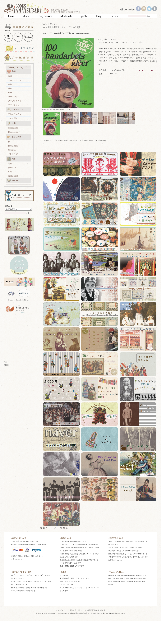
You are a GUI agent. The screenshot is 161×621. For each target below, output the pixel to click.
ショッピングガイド (62, 610)
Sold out (12, 180)
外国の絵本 (13, 128)
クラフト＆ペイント (16, 101)
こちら (21, 559)
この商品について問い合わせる (53, 140)
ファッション (14, 105)
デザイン (12, 168)
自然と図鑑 (13, 146)
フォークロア (15, 109)
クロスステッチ (15, 80)
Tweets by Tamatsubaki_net (18, 300)
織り (10, 88)
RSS (5, 362)
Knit (55, 24)
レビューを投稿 (100, 140)
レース (11, 92)
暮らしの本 (14, 137)
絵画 (10, 171)
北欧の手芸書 (53, 27)
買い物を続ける (71, 140)
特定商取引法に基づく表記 (96, 610)
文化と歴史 (13, 118)
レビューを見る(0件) (86, 140)
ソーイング (13, 97)
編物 (10, 84)
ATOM (6, 365)
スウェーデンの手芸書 (70, 27)
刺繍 (10, 76)
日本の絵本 (13, 132)
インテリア (13, 154)
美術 (11, 159)
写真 (10, 163)
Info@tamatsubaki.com (72, 581)
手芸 (11, 71)
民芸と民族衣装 (15, 114)
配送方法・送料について (78, 610)
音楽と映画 (13, 176)
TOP (44, 24)
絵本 (11, 123)
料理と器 (12, 150)
